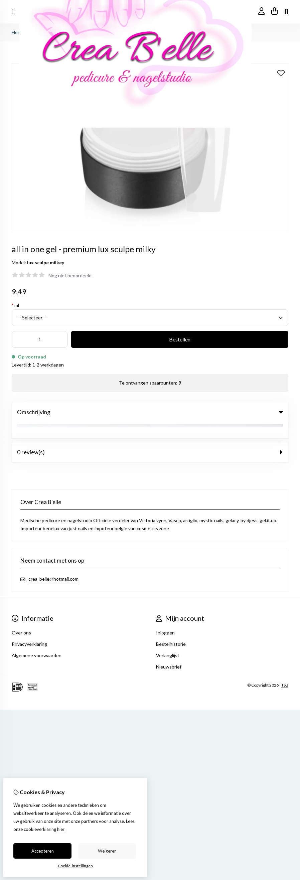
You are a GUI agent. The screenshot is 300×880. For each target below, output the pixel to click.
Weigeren (107, 851)
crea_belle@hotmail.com (53, 563)
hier (60, 829)
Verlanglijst (167, 639)
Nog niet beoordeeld (70, 275)
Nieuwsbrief (168, 650)
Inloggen (165, 616)
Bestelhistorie (171, 628)
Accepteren (42, 851)
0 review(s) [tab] (150, 436)
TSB (284, 669)
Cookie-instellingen (75, 865)
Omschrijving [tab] (150, 412)
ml (15, 305)
